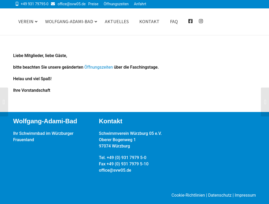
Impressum (245, 195)
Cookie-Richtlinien (188, 195)
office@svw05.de (72, 4)
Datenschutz (219, 195)
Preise (93, 4)
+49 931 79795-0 (34, 4)
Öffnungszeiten (116, 4)
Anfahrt (140, 4)
